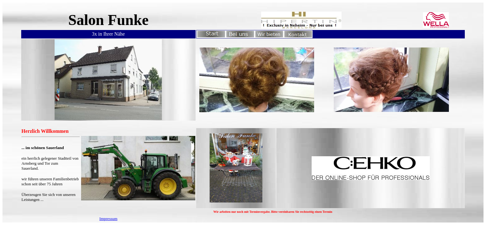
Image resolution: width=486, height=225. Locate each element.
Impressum (109, 218)
